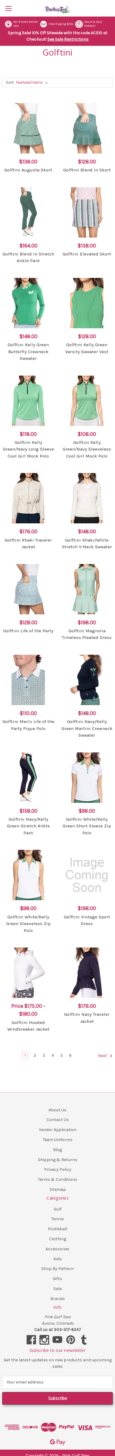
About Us (57, 1110)
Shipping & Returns (57, 1159)
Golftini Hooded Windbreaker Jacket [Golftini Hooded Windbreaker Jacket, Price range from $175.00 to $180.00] (28, 1026)
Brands (57, 1298)
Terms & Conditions (57, 1179)
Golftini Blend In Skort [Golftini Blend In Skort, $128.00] (87, 170)
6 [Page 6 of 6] (70, 1055)
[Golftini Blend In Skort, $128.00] (87, 128)
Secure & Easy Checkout (88, 24)
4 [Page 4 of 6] (53, 1055)
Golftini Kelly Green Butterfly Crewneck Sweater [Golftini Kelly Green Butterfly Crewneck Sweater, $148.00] (28, 351)
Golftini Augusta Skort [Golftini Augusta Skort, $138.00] (28, 170)
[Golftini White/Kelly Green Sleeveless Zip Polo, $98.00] (28, 875)
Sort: (10, 82)
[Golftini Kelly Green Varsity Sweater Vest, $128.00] (87, 303)
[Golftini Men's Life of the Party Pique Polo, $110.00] (28, 680)
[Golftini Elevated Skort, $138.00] (87, 212)
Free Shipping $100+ (57, 24)
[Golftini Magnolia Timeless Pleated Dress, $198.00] (87, 589)
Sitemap (57, 1189)
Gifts (57, 1278)
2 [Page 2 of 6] (35, 1055)
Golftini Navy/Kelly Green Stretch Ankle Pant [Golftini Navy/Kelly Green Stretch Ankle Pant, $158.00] (28, 826)
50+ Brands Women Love (21, 24)
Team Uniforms (58, 1139)
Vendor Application (57, 1129)
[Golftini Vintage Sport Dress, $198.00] (87, 875)
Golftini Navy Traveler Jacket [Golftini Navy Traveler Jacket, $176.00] (87, 1018)
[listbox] (33, 82)
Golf (58, 1209)
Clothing (57, 1238)
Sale (57, 1288)
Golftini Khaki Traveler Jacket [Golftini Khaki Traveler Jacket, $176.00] (28, 543)
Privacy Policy (57, 1169)
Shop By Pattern (57, 1268)
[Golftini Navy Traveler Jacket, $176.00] (87, 973)
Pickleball (57, 1228)
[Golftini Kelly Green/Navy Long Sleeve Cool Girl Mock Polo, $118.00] (28, 401)
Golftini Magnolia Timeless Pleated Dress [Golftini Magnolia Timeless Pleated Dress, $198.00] (87, 634)
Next (105, 1056)
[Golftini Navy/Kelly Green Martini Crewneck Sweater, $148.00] (87, 680)
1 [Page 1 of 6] (25, 1055)
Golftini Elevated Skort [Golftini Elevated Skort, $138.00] (87, 254)
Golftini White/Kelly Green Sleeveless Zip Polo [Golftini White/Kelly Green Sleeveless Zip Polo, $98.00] (28, 923)
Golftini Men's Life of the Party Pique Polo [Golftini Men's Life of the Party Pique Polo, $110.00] (28, 725)
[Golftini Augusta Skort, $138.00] (28, 128)
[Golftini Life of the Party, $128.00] (28, 589)
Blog (57, 1149)
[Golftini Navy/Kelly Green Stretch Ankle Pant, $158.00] (28, 777)
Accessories (57, 1249)
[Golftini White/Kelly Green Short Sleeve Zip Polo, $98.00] (87, 777)
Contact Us (57, 1119)
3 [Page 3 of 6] (43, 1055)
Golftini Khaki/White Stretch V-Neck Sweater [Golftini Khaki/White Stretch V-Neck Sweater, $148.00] (87, 543)
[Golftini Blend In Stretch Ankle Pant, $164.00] (28, 212)
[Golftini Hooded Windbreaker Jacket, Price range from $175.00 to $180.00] (28, 973)
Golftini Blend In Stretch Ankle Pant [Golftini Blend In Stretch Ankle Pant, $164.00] (28, 257)
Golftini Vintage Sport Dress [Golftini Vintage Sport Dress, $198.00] (87, 920)
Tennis (57, 1218)
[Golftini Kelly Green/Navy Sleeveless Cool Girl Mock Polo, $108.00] (87, 401)
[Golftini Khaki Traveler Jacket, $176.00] (28, 498)
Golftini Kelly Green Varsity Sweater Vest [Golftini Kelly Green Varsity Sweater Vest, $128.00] (86, 348)
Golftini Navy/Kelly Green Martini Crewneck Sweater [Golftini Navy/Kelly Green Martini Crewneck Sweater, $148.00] (87, 728)
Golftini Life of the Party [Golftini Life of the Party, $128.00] (28, 630)
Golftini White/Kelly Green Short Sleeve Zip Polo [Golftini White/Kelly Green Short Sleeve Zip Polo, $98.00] (87, 826)
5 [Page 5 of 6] (61, 1055)
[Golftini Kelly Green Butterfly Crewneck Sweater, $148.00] (28, 303)
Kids (57, 1259)
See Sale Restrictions (68, 39)
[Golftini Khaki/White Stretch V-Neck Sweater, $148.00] (87, 498)
